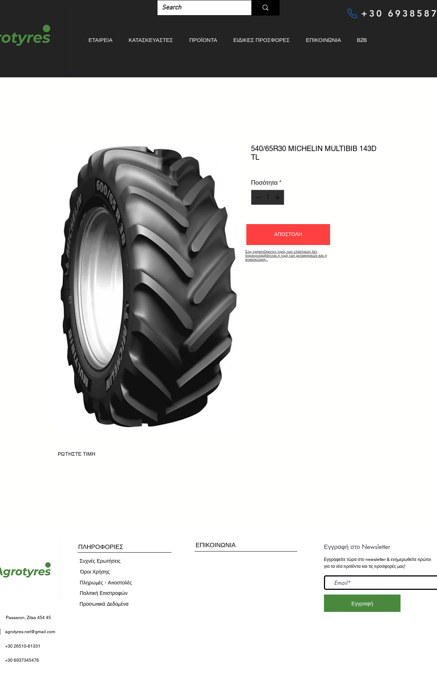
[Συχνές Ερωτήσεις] (100, 561)
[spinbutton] (268, 197)
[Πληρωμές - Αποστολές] (106, 583)
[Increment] (278, 197)
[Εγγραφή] (362, 603)
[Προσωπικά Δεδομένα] (104, 604)
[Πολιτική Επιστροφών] (104, 593)
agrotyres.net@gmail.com (30, 631)
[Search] (199, 7)
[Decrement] (257, 197)
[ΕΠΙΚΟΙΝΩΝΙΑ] (216, 545)
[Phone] (352, 13)
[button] (288, 234)
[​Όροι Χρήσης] (95, 572)
